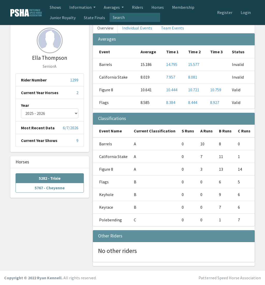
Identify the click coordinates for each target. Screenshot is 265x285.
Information (80, 7)
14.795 (171, 64)
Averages (112, 7)
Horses (157, 7)
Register (224, 12)
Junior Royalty (63, 17)
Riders (137, 7)
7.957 (170, 77)
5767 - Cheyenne (50, 187)
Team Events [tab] (172, 28)
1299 (74, 79)
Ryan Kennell (49, 277)
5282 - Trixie (50, 178)
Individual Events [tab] (137, 28)
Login (246, 12)
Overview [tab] (105, 28)
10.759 (215, 89)
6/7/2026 (70, 127)
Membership (183, 7)
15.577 (193, 64)
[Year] (50, 113)
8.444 (192, 102)
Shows (55, 7)
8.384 (170, 102)
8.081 (192, 77)
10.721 (193, 89)
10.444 (171, 89)
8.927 (214, 102)
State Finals (94, 17)
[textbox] (134, 17)
